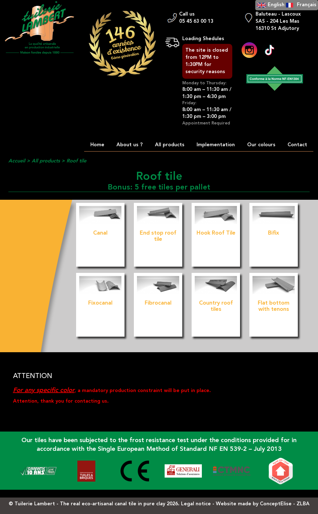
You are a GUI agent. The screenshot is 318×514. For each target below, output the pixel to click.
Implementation (216, 145)
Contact (297, 145)
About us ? (129, 145)
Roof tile (76, 161)
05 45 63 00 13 (196, 21)
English (276, 4)
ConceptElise (276, 504)
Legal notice (196, 504)
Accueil (16, 161)
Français (306, 4)
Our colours (261, 145)
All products (169, 145)
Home (97, 145)
